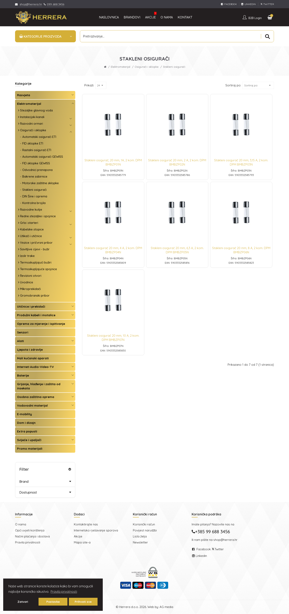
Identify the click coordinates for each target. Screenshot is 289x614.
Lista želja (140, 536)
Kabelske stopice (32, 229)
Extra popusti (27, 431)
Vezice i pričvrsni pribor (36, 242)
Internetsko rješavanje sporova (96, 530)
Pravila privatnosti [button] (64, 592)
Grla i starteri (29, 223)
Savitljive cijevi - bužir (35, 249)
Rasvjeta (23, 95)
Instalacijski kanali (32, 117)
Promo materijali (29, 448)
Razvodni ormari (31, 123)
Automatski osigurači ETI (39, 137)
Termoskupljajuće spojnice (38, 269)
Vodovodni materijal (32, 405)
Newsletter (140, 542)
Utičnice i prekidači (31, 306)
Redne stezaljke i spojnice (38, 216)
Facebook (203, 549)
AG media (166, 607)
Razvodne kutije (31, 209)
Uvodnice (26, 282)
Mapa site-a (82, 542)
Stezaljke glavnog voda (36, 110)
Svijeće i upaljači (29, 440)
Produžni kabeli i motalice (36, 315)
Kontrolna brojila (34, 203)
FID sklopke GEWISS (36, 163)
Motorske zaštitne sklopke (40, 183)
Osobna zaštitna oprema (35, 397)
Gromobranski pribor (35, 295)
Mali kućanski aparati (33, 358)
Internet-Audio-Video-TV (35, 367)
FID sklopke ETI (32, 143)
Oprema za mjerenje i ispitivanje (41, 324)
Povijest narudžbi (145, 530)
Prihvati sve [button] (83, 602)
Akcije (78, 536)
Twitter (219, 549)
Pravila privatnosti (27, 542)
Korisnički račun (144, 524)
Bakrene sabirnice (34, 176)
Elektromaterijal (120, 66)
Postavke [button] (53, 602)
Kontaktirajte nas (86, 524)
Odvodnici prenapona (37, 170)
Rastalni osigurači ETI (36, 150)
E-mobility (24, 414)
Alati (20, 341)
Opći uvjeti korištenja (29, 530)
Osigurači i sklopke (147, 66)
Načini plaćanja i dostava (32, 536)
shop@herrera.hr (31, 4)
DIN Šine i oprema (34, 196)
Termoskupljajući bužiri (35, 262)
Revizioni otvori (30, 276)
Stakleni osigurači (34, 190)
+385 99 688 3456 (211, 531)
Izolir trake (27, 256)
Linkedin (201, 556)
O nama (20, 524)
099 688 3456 (55, 4)
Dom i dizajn (26, 423)
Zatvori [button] (22, 602)
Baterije (23, 375)
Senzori (22, 332)
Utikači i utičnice (31, 236)
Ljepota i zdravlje (30, 349)
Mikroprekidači (30, 289)
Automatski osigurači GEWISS (42, 157)
